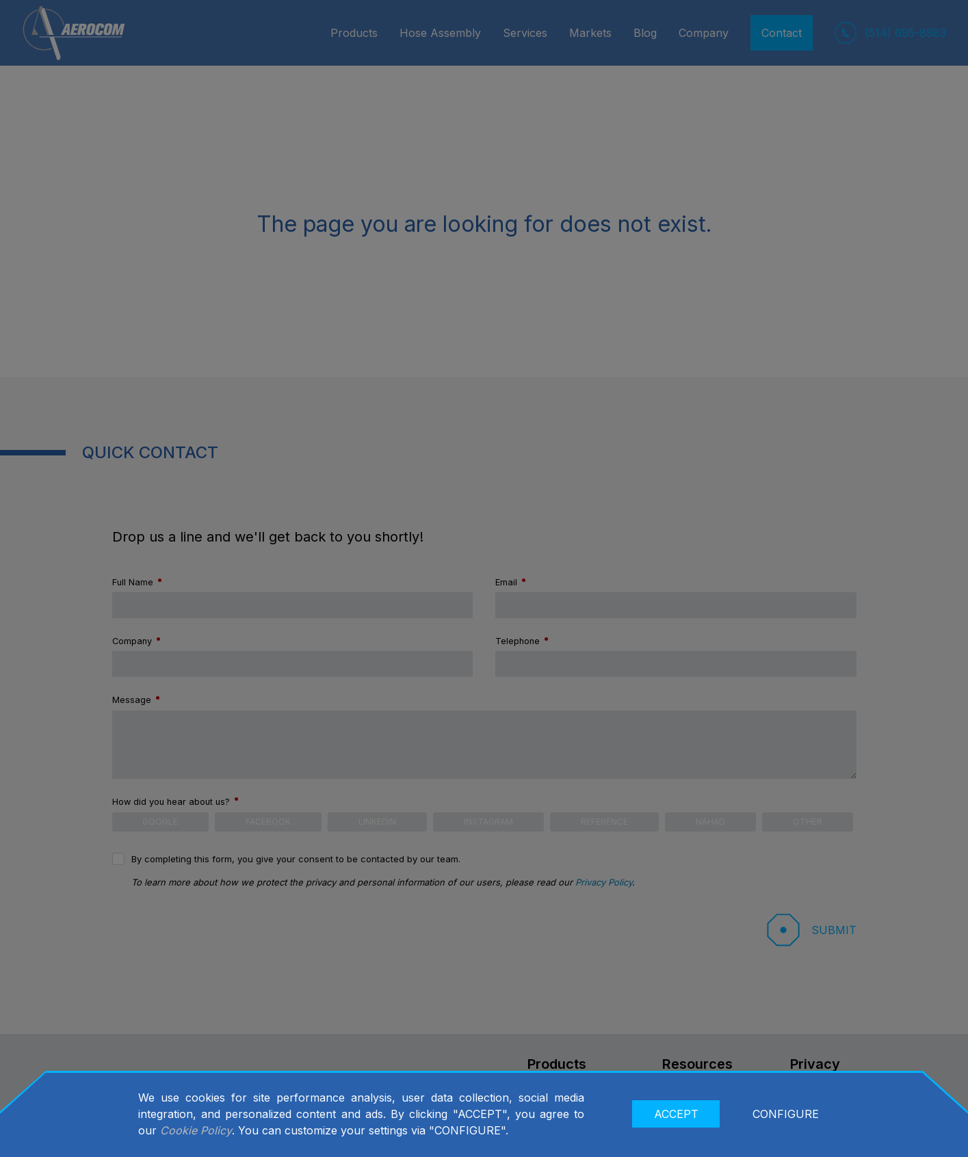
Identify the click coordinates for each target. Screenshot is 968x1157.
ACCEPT (676, 1114)
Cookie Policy (196, 1130)
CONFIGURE (786, 1114)
